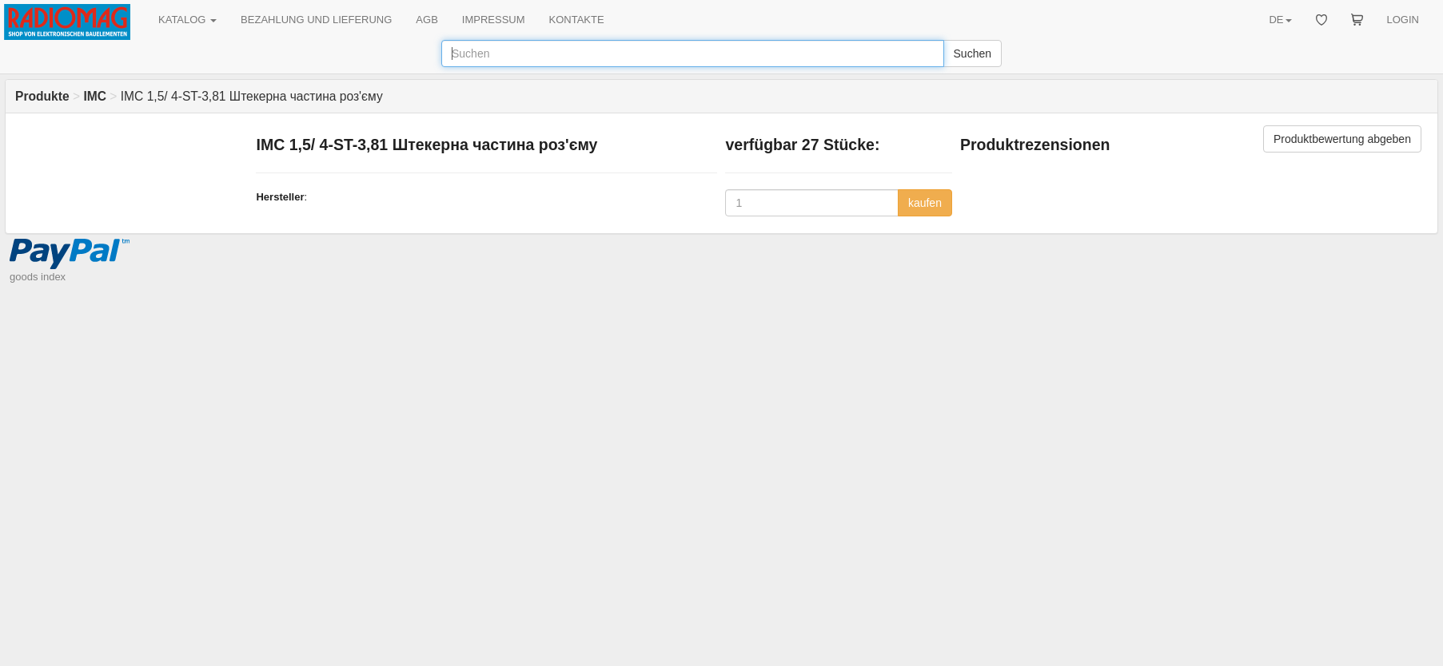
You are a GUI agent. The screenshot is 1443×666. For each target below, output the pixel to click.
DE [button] (1280, 20)
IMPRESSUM (493, 20)
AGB (426, 20)
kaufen (925, 202)
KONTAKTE (576, 20)
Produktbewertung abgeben (1342, 139)
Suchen (972, 53)
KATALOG (187, 20)
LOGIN (1403, 20)
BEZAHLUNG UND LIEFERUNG (316, 20)
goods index (38, 277)
